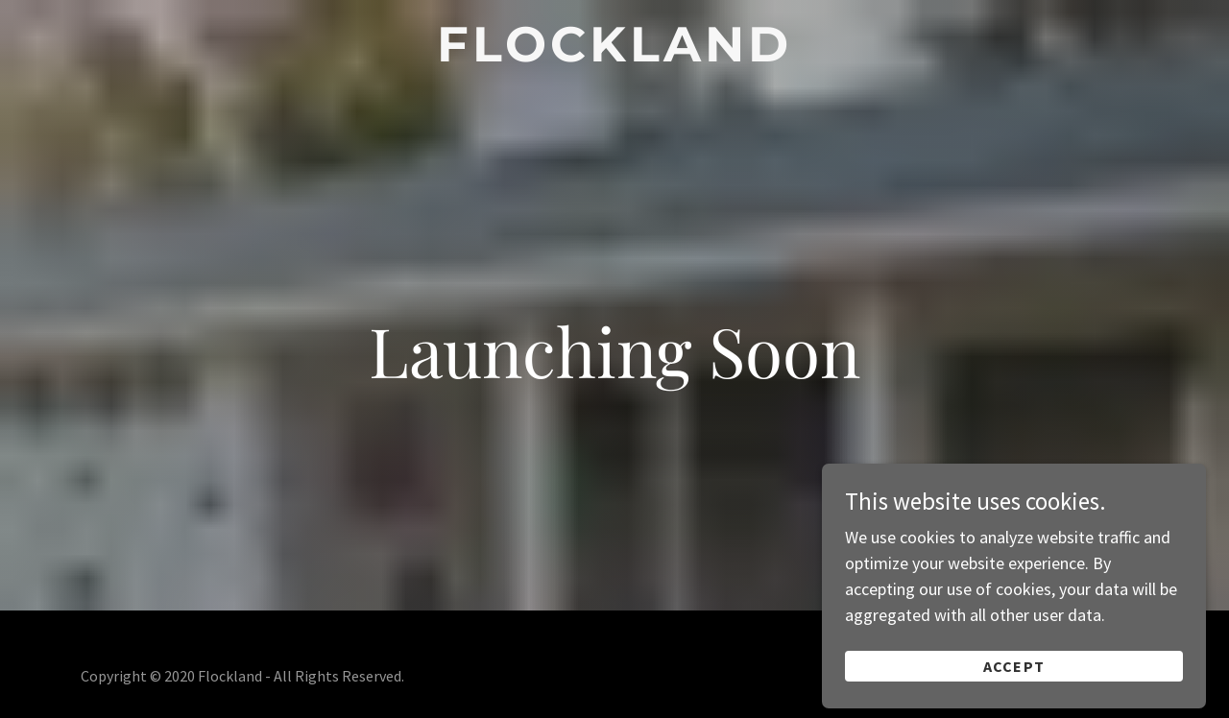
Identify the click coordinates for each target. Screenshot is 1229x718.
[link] (615, 55)
